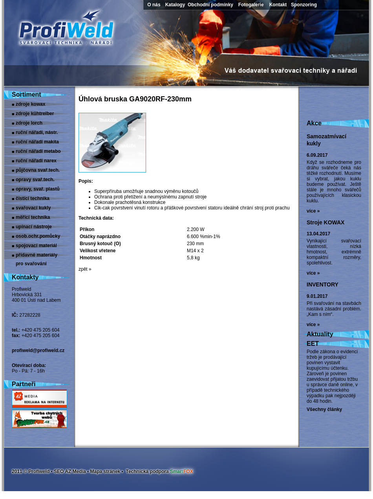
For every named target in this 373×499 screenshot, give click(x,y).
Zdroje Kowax (30, 104)
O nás (153, 4)
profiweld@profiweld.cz (38, 350)
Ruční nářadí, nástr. (37, 132)
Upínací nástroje (34, 226)
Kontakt (278, 4)
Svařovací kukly (33, 208)
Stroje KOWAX (325, 222)
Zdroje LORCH (29, 123)
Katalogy (175, 4)
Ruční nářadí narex (36, 160)
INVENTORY (322, 284)
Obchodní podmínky (210, 4)
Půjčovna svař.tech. (38, 170)
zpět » (85, 269)
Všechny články (324, 409)
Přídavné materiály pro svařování (36, 255)
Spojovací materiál (36, 245)
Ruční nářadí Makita (37, 142)
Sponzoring (304, 4)
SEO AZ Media (70, 471)
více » (313, 211)
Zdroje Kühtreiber (35, 113)
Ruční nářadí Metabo (38, 151)
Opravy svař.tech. (35, 179)
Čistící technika (32, 198)
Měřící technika (33, 217)
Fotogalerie (251, 4)
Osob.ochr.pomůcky (38, 236)
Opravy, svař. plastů (38, 189)
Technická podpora (159, 471)
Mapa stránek (105, 471)
